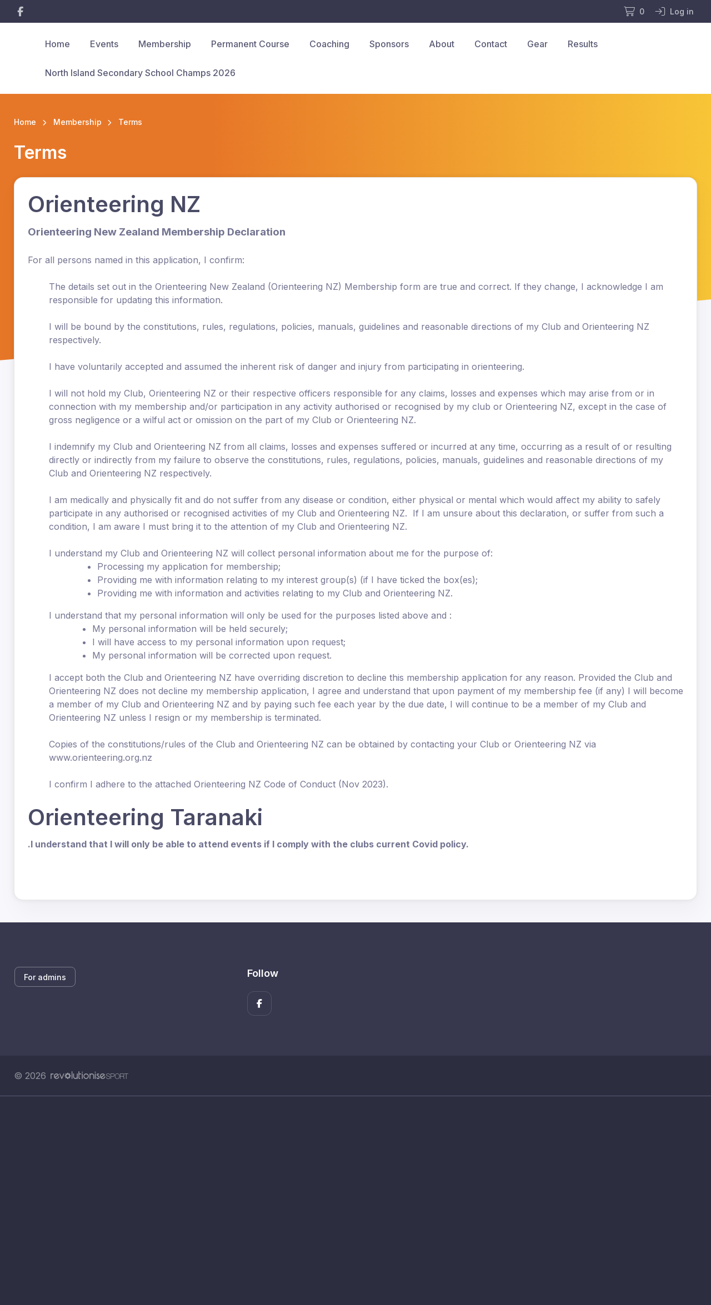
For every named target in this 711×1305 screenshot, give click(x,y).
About (441, 43)
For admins (45, 977)
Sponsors (389, 43)
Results (583, 43)
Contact (490, 43)
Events (104, 43)
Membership (164, 43)
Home (57, 43)
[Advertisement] (347, 1200)
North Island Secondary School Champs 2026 (140, 72)
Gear (537, 43)
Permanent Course (250, 43)
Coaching (329, 43)
